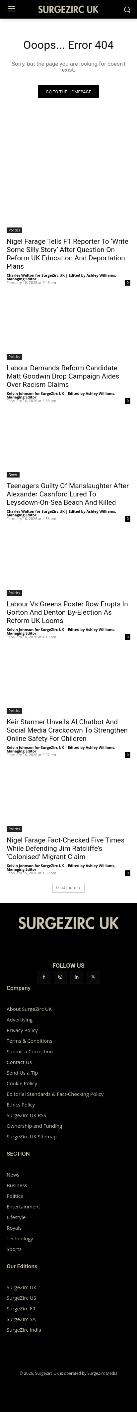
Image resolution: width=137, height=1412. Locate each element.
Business (17, 1185)
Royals (14, 1227)
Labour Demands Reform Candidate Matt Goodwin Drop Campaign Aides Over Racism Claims (63, 376)
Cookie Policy (22, 1083)
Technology (20, 1238)
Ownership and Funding (34, 1125)
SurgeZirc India (24, 1329)
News (13, 474)
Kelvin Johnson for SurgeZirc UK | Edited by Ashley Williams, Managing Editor (61, 395)
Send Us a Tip (22, 1072)
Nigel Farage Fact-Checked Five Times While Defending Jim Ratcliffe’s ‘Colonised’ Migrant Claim (65, 848)
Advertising (20, 1019)
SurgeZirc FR (21, 1308)
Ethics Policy (21, 1104)
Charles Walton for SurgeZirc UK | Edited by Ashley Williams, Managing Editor (61, 277)
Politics (14, 230)
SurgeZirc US (21, 1297)
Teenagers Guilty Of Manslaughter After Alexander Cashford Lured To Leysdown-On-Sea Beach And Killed (68, 494)
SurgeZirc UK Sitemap (32, 1136)
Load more (68, 887)
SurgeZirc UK (21, 1287)
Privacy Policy (22, 1030)
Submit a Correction (30, 1051)
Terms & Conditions (29, 1040)
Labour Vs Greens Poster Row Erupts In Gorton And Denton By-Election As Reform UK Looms (67, 612)
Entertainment (23, 1206)
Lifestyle (16, 1217)
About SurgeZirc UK (29, 1009)
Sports (14, 1249)
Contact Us (19, 1062)
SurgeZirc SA (21, 1319)
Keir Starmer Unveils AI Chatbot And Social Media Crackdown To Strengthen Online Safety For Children (67, 730)
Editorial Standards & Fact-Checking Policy (55, 1094)
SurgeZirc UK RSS (26, 1115)
